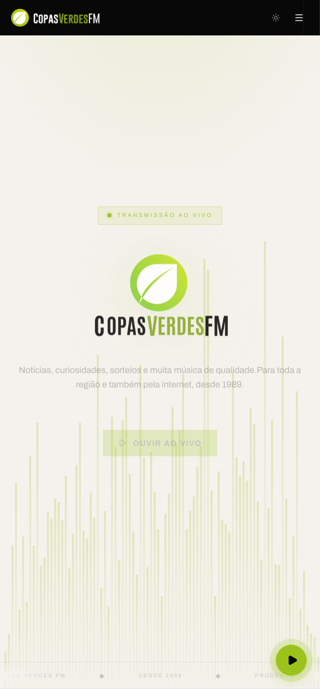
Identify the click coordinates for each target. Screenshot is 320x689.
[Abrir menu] (299, 18)
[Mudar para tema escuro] (276, 18)
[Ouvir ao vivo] (291, 660)
